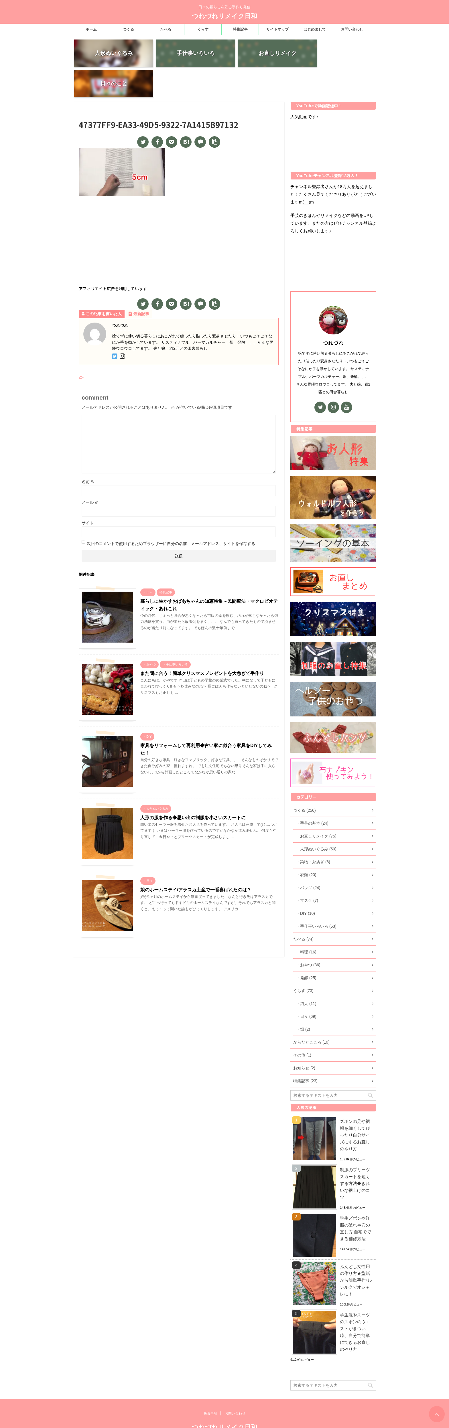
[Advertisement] (179, 213)
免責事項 (210, 1392)
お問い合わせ (352, 29)
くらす (202, 29)
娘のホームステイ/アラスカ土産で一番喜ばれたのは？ (195, 860)
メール (90, 473)
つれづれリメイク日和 (224, 16)
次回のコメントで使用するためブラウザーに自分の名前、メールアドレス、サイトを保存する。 (173, 514)
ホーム (91, 29)
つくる (128, 29)
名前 (88, 452)
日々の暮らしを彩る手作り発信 (224, 1417)
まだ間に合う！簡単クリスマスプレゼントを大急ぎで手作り (202, 644)
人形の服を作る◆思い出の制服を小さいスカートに (193, 788)
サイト (88, 493)
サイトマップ (277, 29)
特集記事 (240, 29)
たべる (165, 29)
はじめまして (315, 29)
